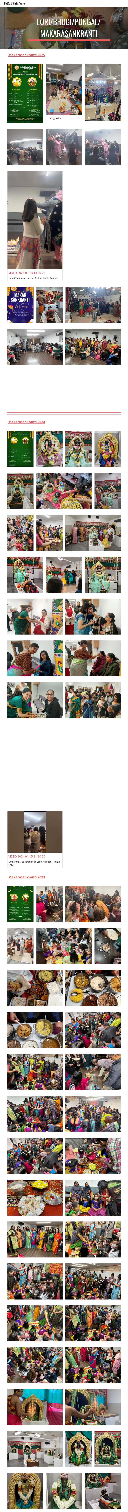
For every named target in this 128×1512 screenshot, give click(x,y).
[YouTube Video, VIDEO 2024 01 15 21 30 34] (93, 743)
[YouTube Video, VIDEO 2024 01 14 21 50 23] (35, 786)
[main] (69, 28)
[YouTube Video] (35, 389)
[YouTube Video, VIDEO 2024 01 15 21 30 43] (35, 743)
